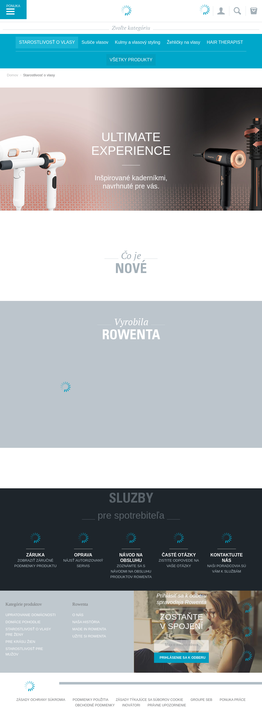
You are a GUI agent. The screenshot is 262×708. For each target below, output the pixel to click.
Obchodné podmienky (95, 705)
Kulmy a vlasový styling (137, 42)
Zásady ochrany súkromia (40, 700)
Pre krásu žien (20, 642)
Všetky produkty (131, 59)
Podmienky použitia (90, 700)
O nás (77, 615)
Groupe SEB (201, 700)
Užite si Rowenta (89, 636)
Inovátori (131, 705)
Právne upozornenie (166, 705)
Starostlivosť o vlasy (47, 42)
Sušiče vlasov (94, 42)
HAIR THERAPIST (225, 42)
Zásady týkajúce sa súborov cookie (149, 700)
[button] (221, 11)
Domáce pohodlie (23, 622)
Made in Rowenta (89, 629)
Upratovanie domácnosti (30, 615)
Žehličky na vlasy (183, 42)
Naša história (86, 622)
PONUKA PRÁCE (233, 700)
